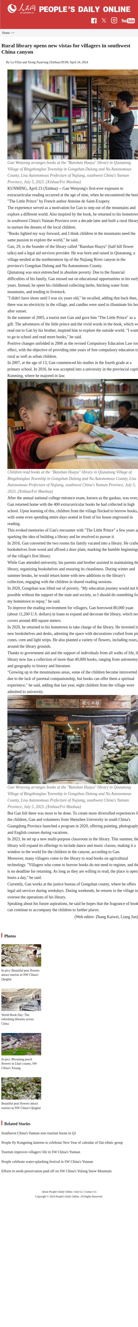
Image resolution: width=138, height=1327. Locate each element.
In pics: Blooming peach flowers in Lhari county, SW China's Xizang (19, 1064)
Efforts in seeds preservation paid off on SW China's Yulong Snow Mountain (56, 1171)
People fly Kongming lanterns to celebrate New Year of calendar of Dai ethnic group (62, 1142)
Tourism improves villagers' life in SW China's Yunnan (40, 1152)
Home (6, 33)
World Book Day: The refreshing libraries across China (17, 1019)
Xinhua (54, 62)
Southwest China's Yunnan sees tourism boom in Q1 (38, 1133)
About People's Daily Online (57, 1191)
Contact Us (90, 1191)
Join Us (78, 1191)
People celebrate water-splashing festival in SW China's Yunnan (47, 1162)
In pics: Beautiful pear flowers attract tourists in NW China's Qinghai (20, 975)
